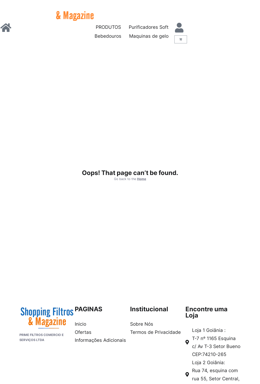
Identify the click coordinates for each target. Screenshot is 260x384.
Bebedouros (108, 36)
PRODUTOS (108, 27)
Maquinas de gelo (149, 36)
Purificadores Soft (149, 27)
